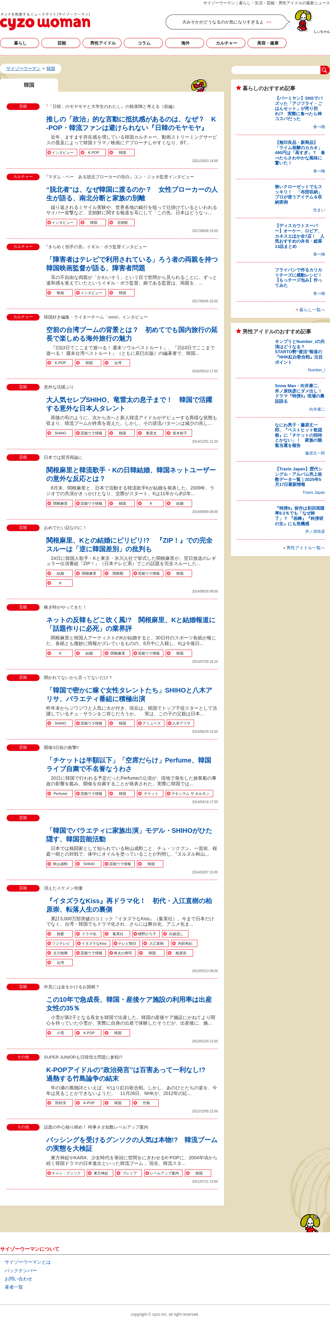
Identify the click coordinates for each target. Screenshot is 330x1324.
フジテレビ (61, 943)
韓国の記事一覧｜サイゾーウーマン (45, 21)
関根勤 (118, 573)
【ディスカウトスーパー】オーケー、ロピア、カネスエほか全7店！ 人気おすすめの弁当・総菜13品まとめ (299, 236)
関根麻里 (60, 503)
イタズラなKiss (94, 943)
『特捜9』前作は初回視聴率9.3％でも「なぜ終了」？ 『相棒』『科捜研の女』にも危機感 (299, 516)
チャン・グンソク (66, 1173)
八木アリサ (181, 723)
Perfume (60, 794)
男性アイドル (103, 43)
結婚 (179, 503)
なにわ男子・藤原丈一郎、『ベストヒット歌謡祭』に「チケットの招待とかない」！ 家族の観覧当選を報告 (298, 435)
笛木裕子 (180, 433)
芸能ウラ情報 (91, 433)
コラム (144, 43)
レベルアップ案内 (164, 1173)
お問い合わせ (18, 1278)
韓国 (122, 152)
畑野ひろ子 (147, 934)
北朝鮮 (122, 222)
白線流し (176, 934)
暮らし (20, 43)
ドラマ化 (89, 934)
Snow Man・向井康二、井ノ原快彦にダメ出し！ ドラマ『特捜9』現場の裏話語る (300, 393)
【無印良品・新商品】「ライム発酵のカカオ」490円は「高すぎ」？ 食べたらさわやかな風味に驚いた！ (300, 152)
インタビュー (63, 152)
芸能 (61, 43)
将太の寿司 (123, 953)
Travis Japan (314, 492)
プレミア (129, 1173)
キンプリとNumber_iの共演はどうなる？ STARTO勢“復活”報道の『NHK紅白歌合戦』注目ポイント (300, 351)
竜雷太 (151, 433)
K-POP (93, 152)
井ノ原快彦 (315, 531)
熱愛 (60, 934)
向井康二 (317, 409)
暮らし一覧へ (312, 309)
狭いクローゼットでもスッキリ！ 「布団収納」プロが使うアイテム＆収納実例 (298, 194)
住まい (319, 210)
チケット (151, 794)
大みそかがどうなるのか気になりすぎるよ (223, 21)
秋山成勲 (60, 864)
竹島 (146, 1103)
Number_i (316, 370)
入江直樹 (156, 943)
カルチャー (226, 43)
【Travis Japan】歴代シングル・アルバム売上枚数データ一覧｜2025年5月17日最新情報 (298, 476)
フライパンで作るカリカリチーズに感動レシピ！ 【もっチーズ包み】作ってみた (300, 277)
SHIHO (60, 433)
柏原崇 (181, 953)
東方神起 (101, 1173)
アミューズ (152, 723)
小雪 (60, 1033)
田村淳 (60, 1103)
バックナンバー (21, 1270)
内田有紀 (185, 943)
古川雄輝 (60, 953)
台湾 (117, 363)
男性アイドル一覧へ (305, 547)
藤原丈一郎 (315, 453)
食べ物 (319, 126)
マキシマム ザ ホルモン (190, 794)
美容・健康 (268, 43)
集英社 (118, 934)
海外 (185, 43)
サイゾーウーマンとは (28, 1262)
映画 (60, 293)
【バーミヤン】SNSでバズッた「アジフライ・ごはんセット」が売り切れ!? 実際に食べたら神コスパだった (298, 108)
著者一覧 (14, 1287)
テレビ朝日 (127, 943)
